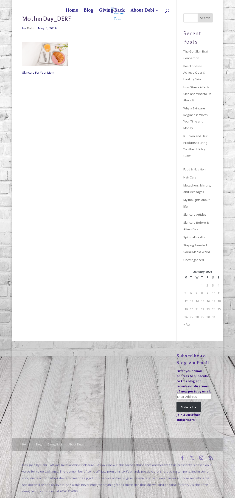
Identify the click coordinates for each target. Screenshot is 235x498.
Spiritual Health (194, 237)
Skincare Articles (194, 214)
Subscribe (188, 407)
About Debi (202, 3)
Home (162, 3)
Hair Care (189, 177)
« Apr (186, 324)
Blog (172, 3)
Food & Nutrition (194, 169)
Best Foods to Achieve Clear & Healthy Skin (194, 72)
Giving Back (185, 3)
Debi (30, 28)
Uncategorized (193, 260)
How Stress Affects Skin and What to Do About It (197, 93)
